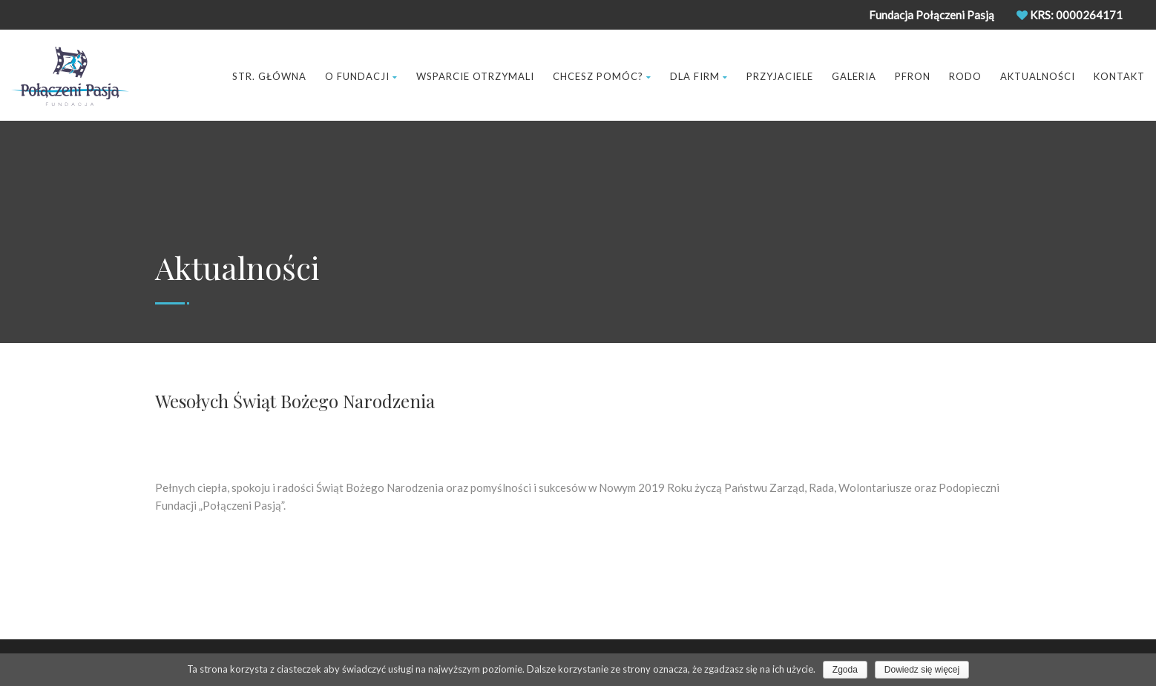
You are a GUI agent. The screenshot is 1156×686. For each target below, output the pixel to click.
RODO (965, 76)
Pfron (912, 76)
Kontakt (1119, 76)
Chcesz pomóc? (602, 76)
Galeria (854, 76)
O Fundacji (361, 76)
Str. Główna (269, 76)
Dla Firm (699, 76)
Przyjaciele (779, 76)
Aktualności (1037, 76)
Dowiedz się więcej (921, 670)
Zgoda (845, 670)
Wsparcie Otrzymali (475, 76)
